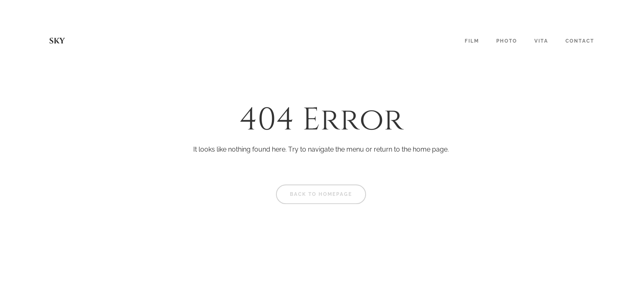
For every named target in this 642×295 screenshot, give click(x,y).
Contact (579, 41)
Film (472, 41)
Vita (541, 41)
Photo (506, 41)
